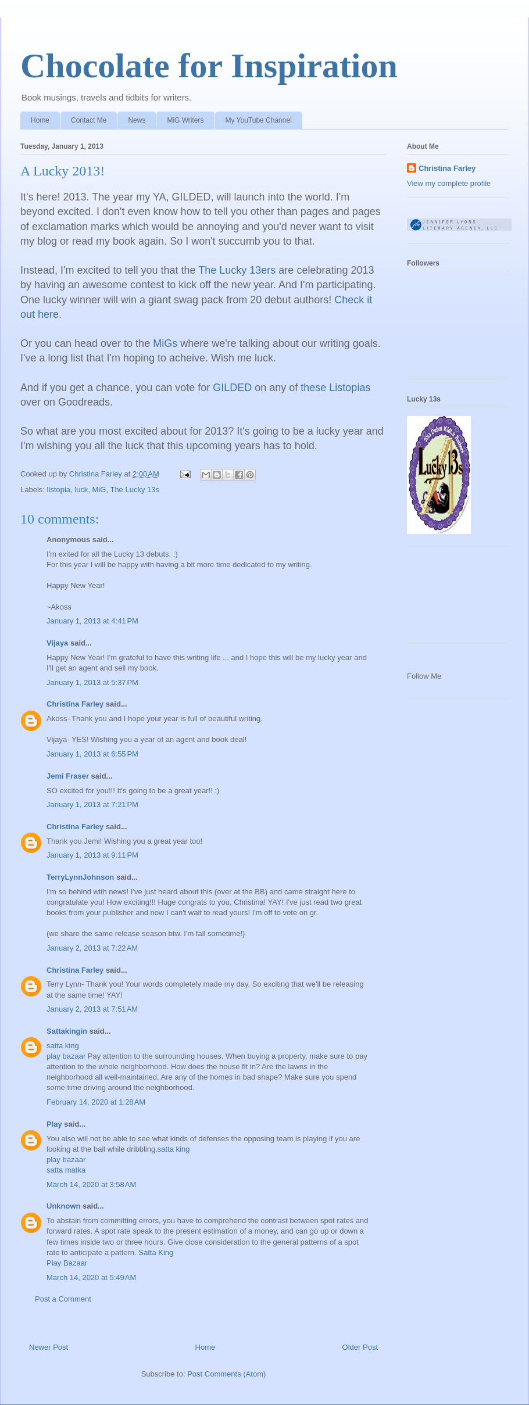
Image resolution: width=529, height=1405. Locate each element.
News (136, 120)
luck (81, 489)
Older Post (360, 1347)
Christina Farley (75, 704)
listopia (58, 489)
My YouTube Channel (259, 120)
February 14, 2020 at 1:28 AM (96, 1102)
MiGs (165, 343)
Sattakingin (67, 1031)
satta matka (66, 1170)
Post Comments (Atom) (226, 1374)
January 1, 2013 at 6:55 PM (92, 754)
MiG (99, 489)
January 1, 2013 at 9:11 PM (92, 855)
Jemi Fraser (68, 776)
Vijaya (57, 643)
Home (40, 120)
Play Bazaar (67, 1263)
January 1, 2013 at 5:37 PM (92, 682)
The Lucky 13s (134, 489)
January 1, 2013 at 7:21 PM (92, 804)
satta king (63, 1045)
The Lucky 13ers (237, 270)
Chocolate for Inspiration (209, 65)
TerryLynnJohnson (80, 877)
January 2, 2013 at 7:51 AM (92, 1009)
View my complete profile (449, 183)
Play (54, 1124)
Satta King (155, 1252)
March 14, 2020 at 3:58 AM (91, 1184)
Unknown (64, 1206)
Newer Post (48, 1347)
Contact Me (88, 120)
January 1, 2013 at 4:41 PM (92, 621)
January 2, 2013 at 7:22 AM (92, 948)
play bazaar (66, 1056)
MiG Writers (185, 120)
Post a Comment (63, 1299)
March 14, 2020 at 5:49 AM (91, 1277)
